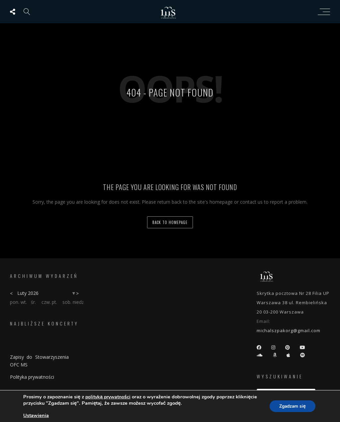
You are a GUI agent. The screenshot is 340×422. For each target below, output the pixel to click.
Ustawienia (36, 415)
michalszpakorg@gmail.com (288, 330)
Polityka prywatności (32, 377)
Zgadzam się (291, 406)
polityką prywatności (107, 397)
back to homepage (170, 222)
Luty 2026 (28, 293)
